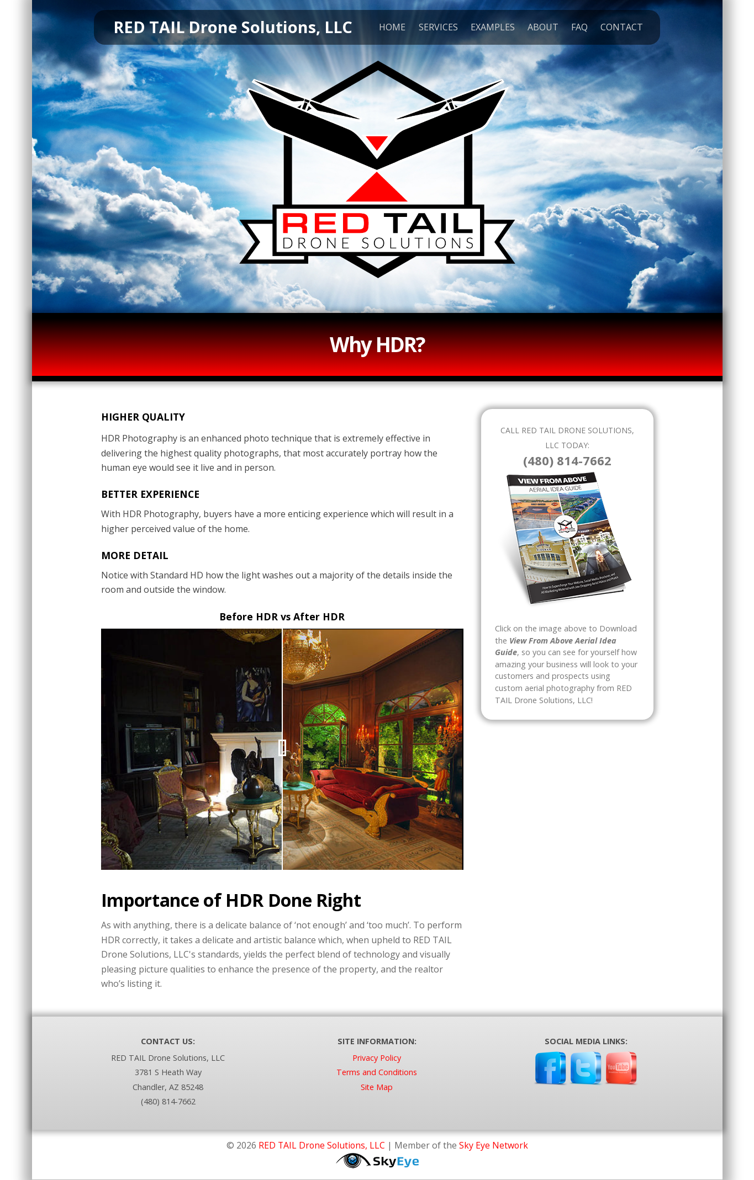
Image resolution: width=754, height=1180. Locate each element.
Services (434, 28)
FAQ (575, 28)
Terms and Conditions (377, 1072)
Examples (489, 28)
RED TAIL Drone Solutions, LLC (321, 1145)
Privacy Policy (376, 1058)
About (539, 28)
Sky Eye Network (494, 1145)
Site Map (377, 1087)
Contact (618, 28)
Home (388, 28)
